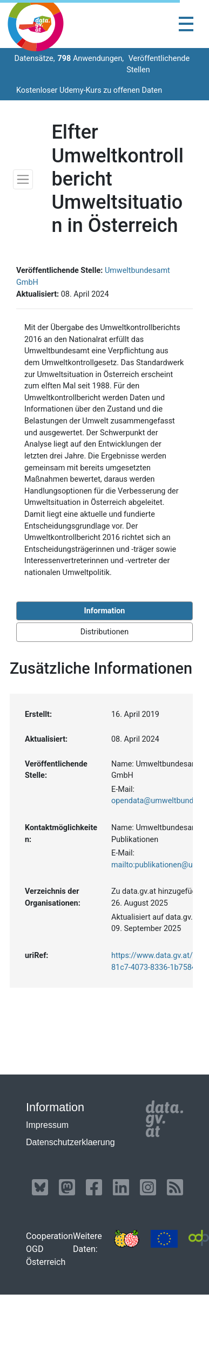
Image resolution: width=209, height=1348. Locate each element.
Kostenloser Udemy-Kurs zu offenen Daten (89, 90)
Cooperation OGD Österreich (49, 1249)
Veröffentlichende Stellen (158, 64)
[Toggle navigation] (186, 24)
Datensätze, (33, 58)
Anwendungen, (91, 58)
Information (104, 610)
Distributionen (104, 632)
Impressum (47, 1125)
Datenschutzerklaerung (70, 1142)
